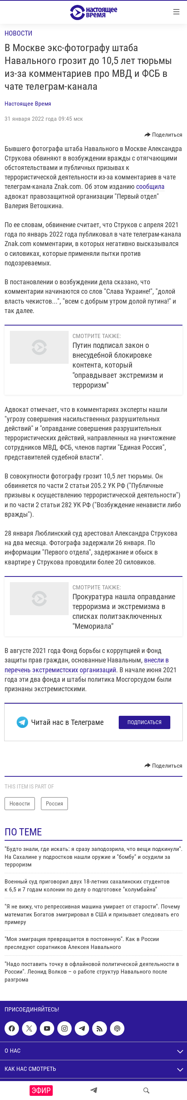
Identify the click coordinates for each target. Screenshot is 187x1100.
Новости (18, 33)
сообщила (150, 186)
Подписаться (144, 722)
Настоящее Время (28, 103)
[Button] (164, 135)
